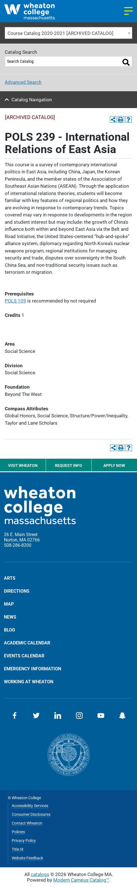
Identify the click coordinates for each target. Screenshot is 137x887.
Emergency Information (32, 668)
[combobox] (68, 33)
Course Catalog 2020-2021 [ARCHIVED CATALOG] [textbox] (60, 33)
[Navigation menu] (128, 11)
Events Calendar (24, 655)
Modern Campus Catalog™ (81, 880)
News (10, 616)
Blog (9, 629)
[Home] (36, 11)
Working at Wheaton (28, 681)
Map (9, 603)
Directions (16, 590)
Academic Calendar (27, 642)
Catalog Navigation (31, 99)
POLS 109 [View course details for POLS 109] (15, 301)
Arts (9, 578)
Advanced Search (23, 82)
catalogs (40, 874)
